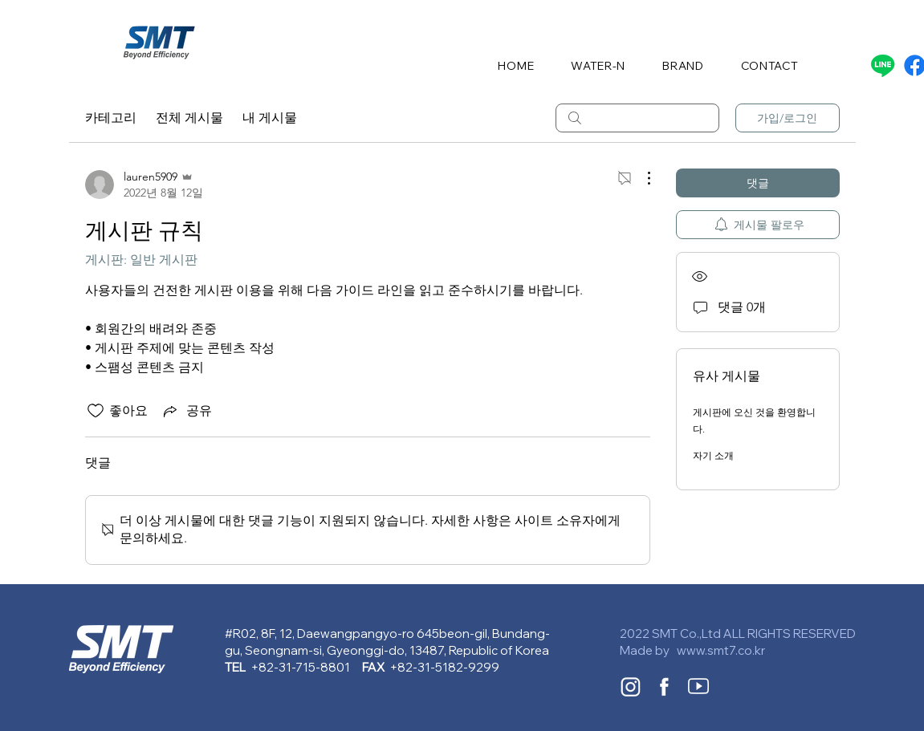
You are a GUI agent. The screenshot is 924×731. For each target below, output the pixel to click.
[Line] (883, 65)
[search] (637, 118)
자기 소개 (713, 455)
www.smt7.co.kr (721, 650)
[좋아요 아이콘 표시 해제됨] (95, 410)
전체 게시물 (189, 117)
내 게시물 (269, 117)
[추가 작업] (640, 178)
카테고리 (110, 117)
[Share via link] (186, 410)
